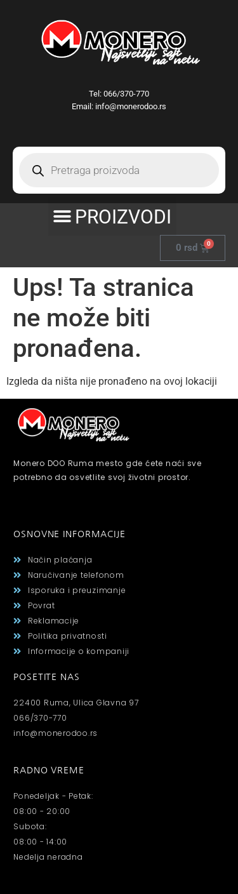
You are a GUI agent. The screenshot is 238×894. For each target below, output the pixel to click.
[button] (112, 216)
